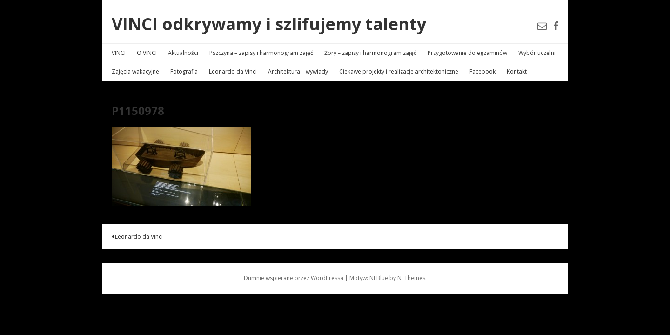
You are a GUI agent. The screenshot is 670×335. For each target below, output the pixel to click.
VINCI (119, 53)
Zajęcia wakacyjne (135, 71)
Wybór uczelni (537, 53)
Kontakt (517, 71)
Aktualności (183, 53)
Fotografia (184, 71)
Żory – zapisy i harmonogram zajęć (370, 53)
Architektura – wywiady (298, 71)
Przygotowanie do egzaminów (467, 53)
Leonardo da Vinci (233, 71)
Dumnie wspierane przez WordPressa (293, 278)
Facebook (482, 71)
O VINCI (147, 53)
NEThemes (411, 278)
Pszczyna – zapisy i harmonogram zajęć (261, 53)
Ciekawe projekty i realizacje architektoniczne (398, 71)
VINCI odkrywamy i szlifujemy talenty (269, 24)
